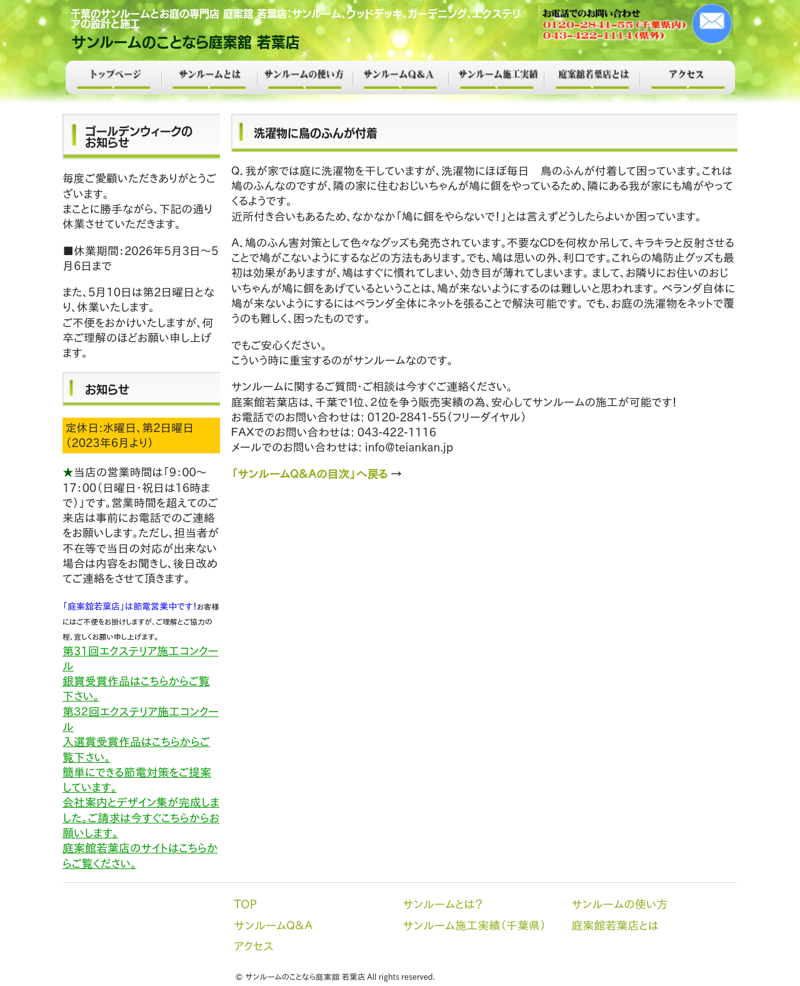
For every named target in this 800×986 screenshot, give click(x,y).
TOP (113, 77)
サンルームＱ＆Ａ (400, 77)
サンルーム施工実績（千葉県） (496, 77)
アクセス (687, 77)
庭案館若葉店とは (591, 77)
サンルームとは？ (209, 77)
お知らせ (107, 389)
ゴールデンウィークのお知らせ (138, 136)
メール (636, 26)
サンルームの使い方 (304, 77)
